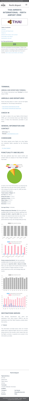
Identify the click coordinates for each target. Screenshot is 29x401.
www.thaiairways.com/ (12, 133)
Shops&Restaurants (19, 392)
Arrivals (3, 377)
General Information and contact (9, 34)
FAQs (15, 394)
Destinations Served (6, 38)
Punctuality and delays (7, 36)
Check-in (3, 33)
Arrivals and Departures (7, 31)
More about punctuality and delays (14, 52)
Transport (3, 390)
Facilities (3, 388)
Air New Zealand (6, 148)
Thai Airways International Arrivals (10, 106)
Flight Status (4, 381)
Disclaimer (16, 398)
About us (24, 398)
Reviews (3, 394)
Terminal (3, 29)
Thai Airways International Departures (11, 108)
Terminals (3, 385)
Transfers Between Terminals (8, 386)
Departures (4, 379)
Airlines (3, 383)
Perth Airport (15, 5)
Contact (20, 398)
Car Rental (17, 390)
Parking (3, 392)
